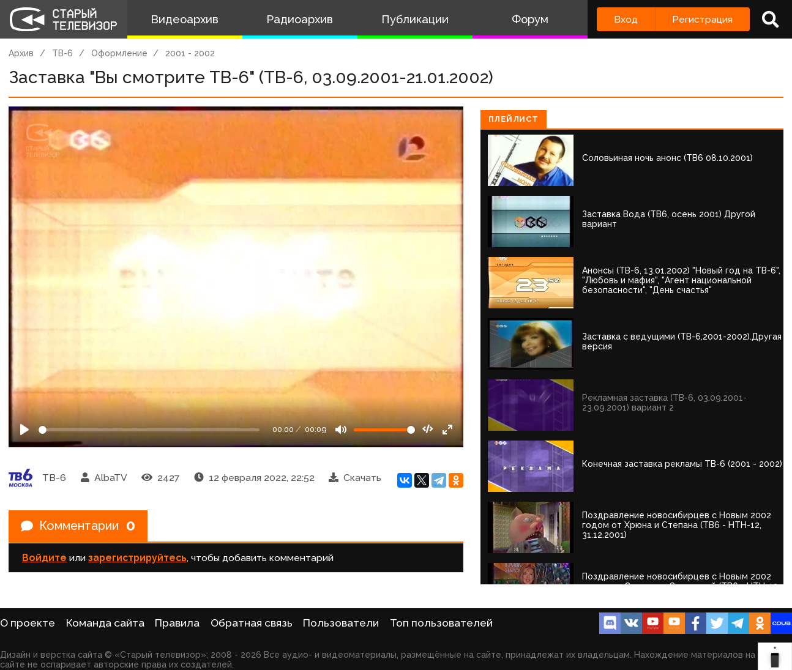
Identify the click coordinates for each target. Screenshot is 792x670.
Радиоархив (299, 19)
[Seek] (149, 430)
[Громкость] (384, 430)
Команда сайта (105, 623)
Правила (177, 623)
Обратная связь (252, 623)
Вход (626, 19)
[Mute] (341, 429)
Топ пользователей (441, 623)
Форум (530, 19)
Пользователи (341, 623)
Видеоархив (185, 19)
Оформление (119, 53)
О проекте (27, 623)
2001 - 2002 (190, 53)
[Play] (24, 429)
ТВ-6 (62, 53)
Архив (21, 53)
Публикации (415, 19)
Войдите (44, 558)
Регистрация (702, 19)
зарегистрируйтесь (137, 558)
